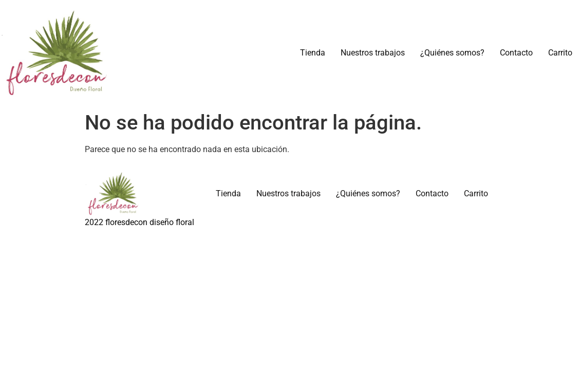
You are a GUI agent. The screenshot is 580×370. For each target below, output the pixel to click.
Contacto (516, 53)
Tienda (312, 53)
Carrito (560, 53)
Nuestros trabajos (373, 53)
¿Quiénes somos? (452, 53)
